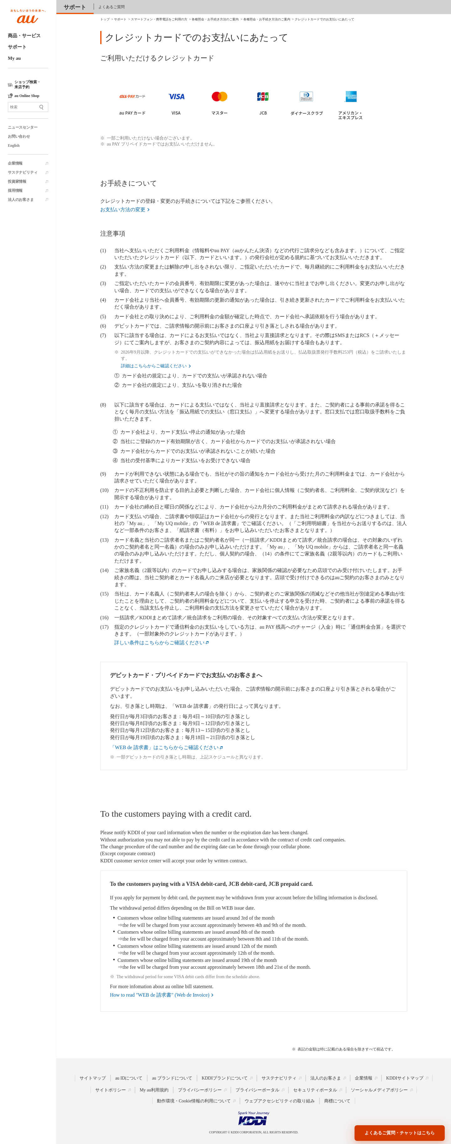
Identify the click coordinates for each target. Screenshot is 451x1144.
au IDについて (129, 1077)
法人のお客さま (21, 199)
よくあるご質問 (111, 7)
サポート (17, 46)
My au (14, 58)
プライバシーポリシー (200, 1089)
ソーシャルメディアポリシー (379, 1089)
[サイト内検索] (28, 107)
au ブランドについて (172, 1077)
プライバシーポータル (257, 1089)
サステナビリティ (22, 172)
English (13, 145)
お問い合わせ (19, 136)
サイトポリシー (110, 1089)
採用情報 (15, 190)
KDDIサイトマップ (404, 1077)
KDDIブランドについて (225, 1077)
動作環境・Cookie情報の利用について (194, 1100)
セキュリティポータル (315, 1089)
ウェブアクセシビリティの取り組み (280, 1100)
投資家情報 (17, 181)
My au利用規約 (154, 1089)
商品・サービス (24, 35)
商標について (337, 1100)
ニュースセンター (22, 127)
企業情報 (15, 163)
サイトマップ (93, 1077)
